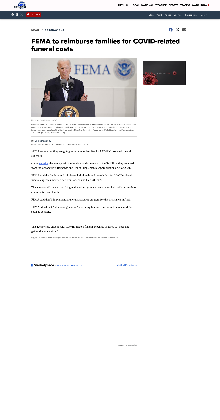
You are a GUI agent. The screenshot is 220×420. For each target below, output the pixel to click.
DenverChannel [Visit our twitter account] (22, 14)
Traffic (185, 5)
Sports (173, 5)
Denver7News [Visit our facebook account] (13, 14)
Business (178, 15)
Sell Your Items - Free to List (68, 266)
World (159, 15)
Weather (161, 5)
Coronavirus (54, 30)
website (43, 163)
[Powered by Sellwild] (132, 345)
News (35, 30)
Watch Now (200, 5)
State (151, 15)
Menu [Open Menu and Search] (123, 5)
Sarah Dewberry (43, 140)
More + (204, 15)
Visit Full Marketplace (127, 265)
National (147, 5)
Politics (168, 15)
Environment (191, 15)
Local (135, 5)
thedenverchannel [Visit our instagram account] (18, 14)
